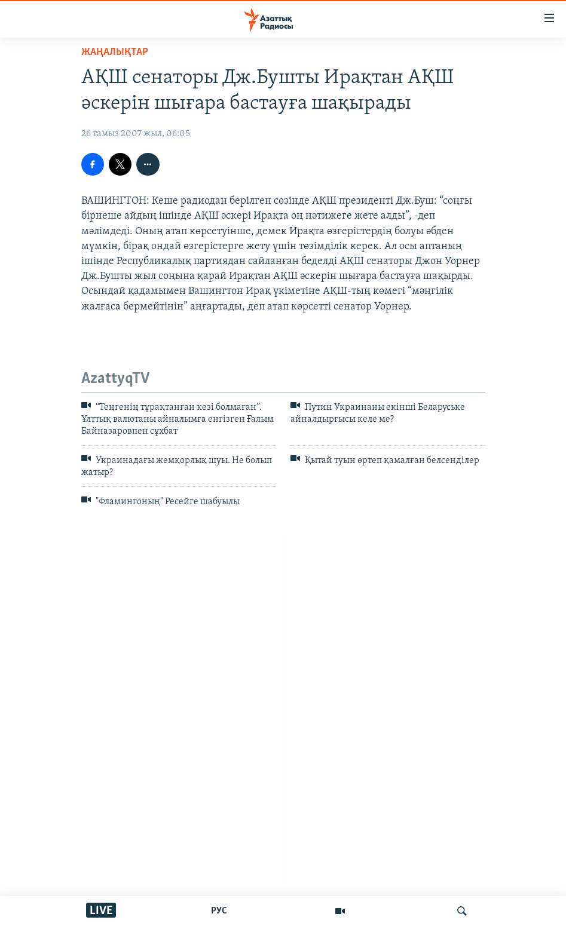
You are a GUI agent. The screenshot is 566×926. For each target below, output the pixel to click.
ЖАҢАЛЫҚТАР (114, 52)
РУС (219, 911)
